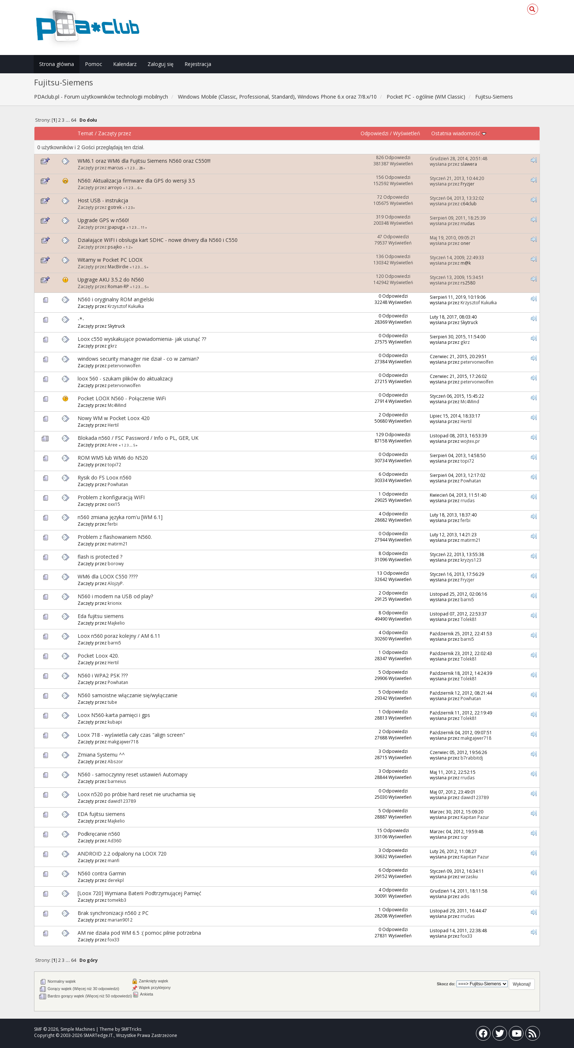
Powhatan (118, 484)
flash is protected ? (100, 556)
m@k (466, 263)
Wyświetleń (406, 133)
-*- (81, 319)
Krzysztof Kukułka (126, 306)
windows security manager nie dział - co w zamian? (138, 358)
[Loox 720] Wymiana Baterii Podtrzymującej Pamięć (139, 893)
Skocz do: (446, 984)
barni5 (467, 599)
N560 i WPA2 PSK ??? (103, 675)
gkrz (112, 346)
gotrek (115, 207)
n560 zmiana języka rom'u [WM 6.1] (120, 517)
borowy (116, 563)
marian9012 (120, 920)
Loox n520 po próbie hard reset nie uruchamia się (136, 794)
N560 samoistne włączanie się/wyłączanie (128, 695)
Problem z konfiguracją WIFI (111, 497)
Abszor (115, 761)
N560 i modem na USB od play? (115, 596)
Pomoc (93, 63)
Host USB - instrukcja (103, 200)
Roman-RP (118, 286)
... (68, 120)
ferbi (113, 524)
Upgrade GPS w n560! (103, 220)
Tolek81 (469, 619)
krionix (115, 603)
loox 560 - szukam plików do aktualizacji (125, 378)
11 (143, 227)
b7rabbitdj (472, 758)
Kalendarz (125, 63)
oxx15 (114, 504)
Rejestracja (197, 63)
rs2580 (468, 283)
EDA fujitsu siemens (101, 813)
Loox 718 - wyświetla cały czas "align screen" (131, 734)
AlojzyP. (116, 583)
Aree (113, 445)
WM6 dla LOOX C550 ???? (108, 576)
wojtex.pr (470, 441)
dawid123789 (122, 801)
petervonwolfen (124, 365)
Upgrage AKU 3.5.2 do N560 (111, 279)
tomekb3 (117, 900)
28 (141, 168)
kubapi (115, 722)
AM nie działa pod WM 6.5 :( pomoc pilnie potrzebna (139, 932)
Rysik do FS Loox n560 (104, 477)
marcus (115, 167)
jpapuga (116, 227)
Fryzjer (467, 184)
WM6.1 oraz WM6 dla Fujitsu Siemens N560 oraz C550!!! (144, 160)
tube (112, 702)
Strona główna (56, 63)
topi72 (114, 464)
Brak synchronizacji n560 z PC (113, 912)
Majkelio (116, 623)
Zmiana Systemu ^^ (101, 754)
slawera (469, 164)
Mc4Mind (117, 405)
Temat (85, 133)
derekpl (116, 880)
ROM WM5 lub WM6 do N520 (113, 457)
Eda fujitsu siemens (101, 616)
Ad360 (114, 840)
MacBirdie (118, 266)
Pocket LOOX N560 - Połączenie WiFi (122, 398)
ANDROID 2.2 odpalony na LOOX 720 (122, 853)
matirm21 (118, 544)
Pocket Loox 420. (98, 655)
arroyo (115, 187)
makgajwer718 (123, 741)
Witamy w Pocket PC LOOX (110, 259)
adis (465, 896)
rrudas (468, 223)
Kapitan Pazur (475, 817)
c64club (469, 203)
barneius (117, 781)
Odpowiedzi (374, 133)
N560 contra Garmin (102, 873)
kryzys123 (471, 560)
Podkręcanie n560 (99, 833)
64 (73, 120)
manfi (113, 860)
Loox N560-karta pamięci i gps (114, 714)
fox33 (113, 939)
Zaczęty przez (114, 133)
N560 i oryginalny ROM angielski (116, 299)
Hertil (113, 425)
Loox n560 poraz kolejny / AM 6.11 (119, 635)
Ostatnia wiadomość (458, 133)
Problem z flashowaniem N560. (115, 536)
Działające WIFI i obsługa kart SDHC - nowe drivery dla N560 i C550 (158, 239)
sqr (464, 837)
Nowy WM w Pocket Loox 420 (114, 418)
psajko (115, 247)
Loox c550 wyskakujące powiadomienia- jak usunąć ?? (142, 338)
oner (465, 243)
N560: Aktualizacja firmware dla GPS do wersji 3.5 (136, 180)
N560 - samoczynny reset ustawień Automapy (132, 774)
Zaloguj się (161, 63)
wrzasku (469, 876)
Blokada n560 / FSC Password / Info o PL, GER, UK (138, 437)
